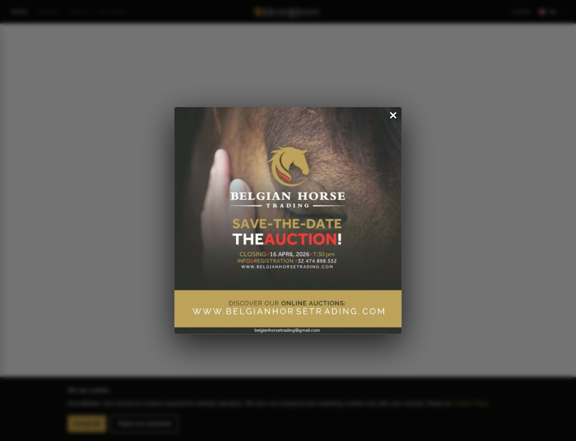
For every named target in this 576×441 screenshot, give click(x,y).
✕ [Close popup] (393, 116)
